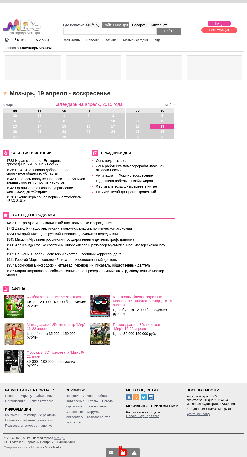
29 (64, 137)
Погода (107, 401)
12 (162, 121)
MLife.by (92, 25)
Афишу (26, 396)
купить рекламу (198, 414)
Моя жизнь (72, 40)
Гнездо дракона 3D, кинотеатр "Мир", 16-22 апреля (137, 327)
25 (138, 132)
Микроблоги (75, 417)
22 (64, 132)
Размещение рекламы (39, 415)
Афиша (111, 40)
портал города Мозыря (22, 31)
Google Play (135, 416)
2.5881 (43, 40)
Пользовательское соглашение (28, 425)
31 (40, 116)
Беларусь (139, 25)
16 (89, 126)
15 (64, 126)
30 (15, 116)
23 (89, 132)
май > (170, 105)
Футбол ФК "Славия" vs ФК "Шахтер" (57, 297)
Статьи (93, 401)
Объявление (45, 396)
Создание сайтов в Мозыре (23, 447)
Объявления (75, 401)
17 (113, 126)
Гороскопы (74, 422)
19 (162, 126)
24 (113, 132)
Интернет (159, 25)
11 (138, 121)
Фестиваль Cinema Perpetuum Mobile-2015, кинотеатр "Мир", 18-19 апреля (142, 301)
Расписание (97, 406)
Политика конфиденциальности (29, 420)
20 (15, 132)
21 (40, 132)
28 (40, 137)
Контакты (12, 415)
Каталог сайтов (98, 417)
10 (113, 121)
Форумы (93, 412)
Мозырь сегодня (135, 40)
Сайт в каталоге (41, 401)
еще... (159, 40)
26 (162, 132)
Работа (101, 396)
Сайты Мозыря (115, 25)
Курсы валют (75, 406)
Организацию (15, 401)
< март (8, 105)
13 (15, 126)
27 (15, 137)
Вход (219, 23)
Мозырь (59, 438)
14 (40, 126)
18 (138, 126)
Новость (11, 396)
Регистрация (219, 30)
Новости (92, 40)
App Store (151, 416)
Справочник (75, 412)
